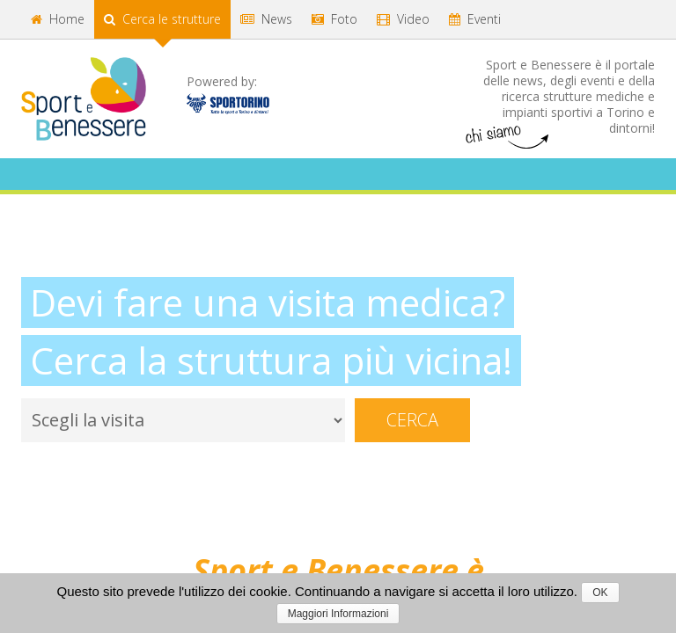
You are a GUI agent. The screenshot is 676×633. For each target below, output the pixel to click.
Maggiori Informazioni (338, 614)
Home (57, 19)
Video (403, 19)
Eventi (475, 19)
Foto (334, 19)
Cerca (412, 420)
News (266, 19)
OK (599, 592)
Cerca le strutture (162, 19)
